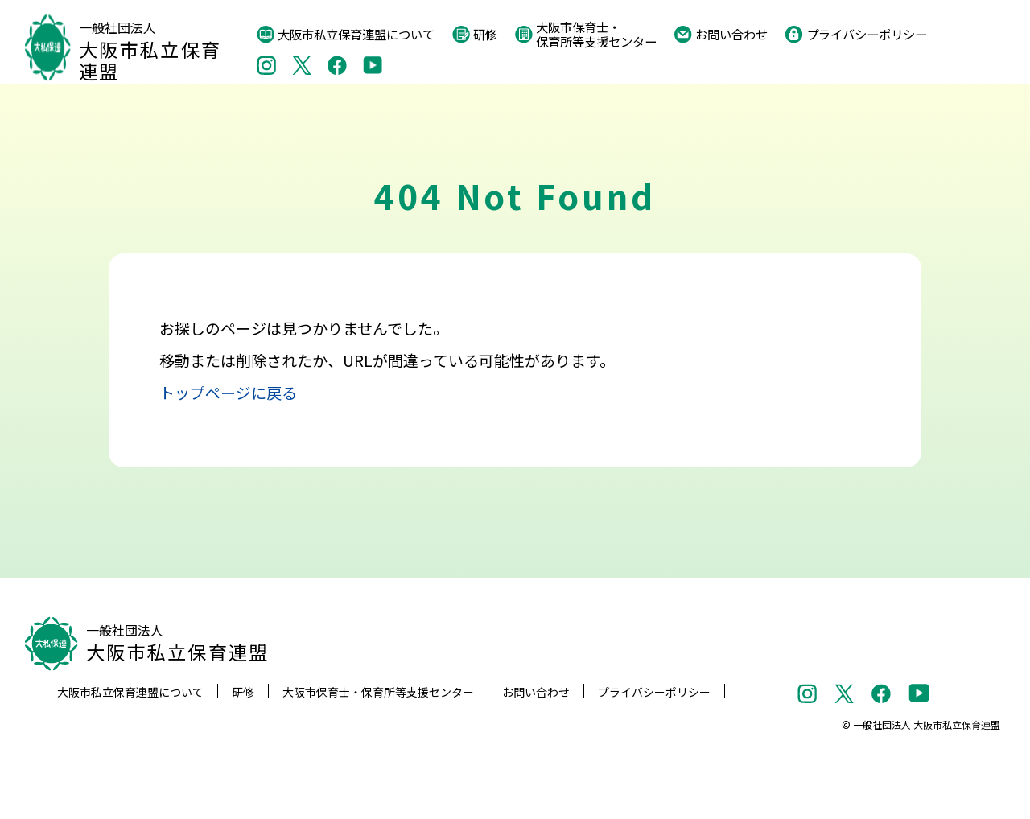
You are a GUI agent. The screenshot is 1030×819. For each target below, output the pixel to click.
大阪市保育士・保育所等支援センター (586, 34)
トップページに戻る (228, 392)
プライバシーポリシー (856, 34)
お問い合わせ (721, 34)
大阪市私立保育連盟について (346, 34)
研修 (474, 34)
